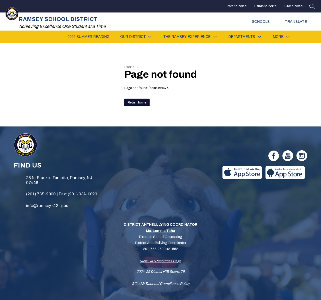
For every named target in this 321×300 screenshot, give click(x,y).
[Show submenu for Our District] (133, 36)
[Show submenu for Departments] (241, 36)
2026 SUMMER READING (89, 37)
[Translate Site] (299, 21)
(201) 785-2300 (41, 194)
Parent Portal (237, 6)
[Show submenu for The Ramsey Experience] (186, 36)
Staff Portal (293, 6)
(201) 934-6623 (82, 194)
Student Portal (265, 6)
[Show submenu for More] (278, 36)
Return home (137, 102)
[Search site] (312, 6)
